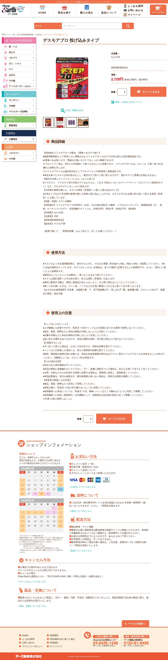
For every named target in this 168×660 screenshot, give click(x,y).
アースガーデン (17, 86)
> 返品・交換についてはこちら (32, 606)
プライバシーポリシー (32, 646)
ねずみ (38, 35)
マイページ (132, 14)
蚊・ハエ (10, 46)
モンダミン (11, 100)
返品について (109, 9)
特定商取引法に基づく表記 (62, 639)
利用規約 (54, 642)
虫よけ (9, 52)
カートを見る (158, 9)
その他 (9, 80)
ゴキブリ (10, 57)
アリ (8, 69)
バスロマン (11, 152)
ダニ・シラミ (12, 63)
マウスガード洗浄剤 (15, 111)
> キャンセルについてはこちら (32, 581)
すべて (38, 26)
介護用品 (10, 139)
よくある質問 (133, 6)
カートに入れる (148, 91)
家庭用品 (10, 125)
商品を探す (64, 9)
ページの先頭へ (136, 623)
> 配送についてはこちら (80, 550)
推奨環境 (54, 635)
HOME (42, 9)
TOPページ (6, 35)
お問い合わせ (133, 10)
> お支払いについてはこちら (82, 487)
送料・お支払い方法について (126, 102)
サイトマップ (56, 646)
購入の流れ (86, 9)
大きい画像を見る (72, 110)
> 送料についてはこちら (80, 511)
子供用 (9, 105)
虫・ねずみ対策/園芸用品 (23, 35)
